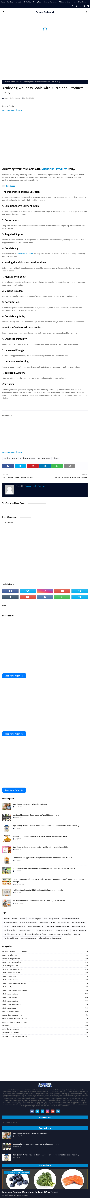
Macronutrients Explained (70, 919)
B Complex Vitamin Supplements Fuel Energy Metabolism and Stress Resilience (44, 868)
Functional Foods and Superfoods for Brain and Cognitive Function (39, 901)
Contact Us (27, 2)
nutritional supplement (27, 458)
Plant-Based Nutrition (79, 930)
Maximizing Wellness (10, 922)
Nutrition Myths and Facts (36, 926)
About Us (19, 2)
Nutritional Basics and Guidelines (58, 926)
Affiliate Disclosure (65, 2)
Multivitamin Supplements (28, 922)
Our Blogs (10, 2)
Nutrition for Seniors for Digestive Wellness (30, 804)
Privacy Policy (37, 2)
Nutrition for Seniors (78, 922)
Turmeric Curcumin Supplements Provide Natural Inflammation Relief (40, 836)
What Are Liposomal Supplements (50, 938)
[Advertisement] (45, 58)
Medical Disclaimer (50, 2)
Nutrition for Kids (63, 922)
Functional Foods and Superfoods (14, 919)
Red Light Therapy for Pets (12, 934)
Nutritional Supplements (45, 930)
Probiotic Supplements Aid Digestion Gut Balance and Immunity (38, 890)
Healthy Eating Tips (34, 919)
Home (3, 2)
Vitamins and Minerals (11, 938)
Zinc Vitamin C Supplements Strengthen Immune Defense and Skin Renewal (42, 858)
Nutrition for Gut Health (47, 922)
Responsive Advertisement (12, 110)
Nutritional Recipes (10, 930)
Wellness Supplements (28, 938)
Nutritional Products (15, 82)
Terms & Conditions (80, 2)
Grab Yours (10, 186)
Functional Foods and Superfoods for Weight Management (36, 815)
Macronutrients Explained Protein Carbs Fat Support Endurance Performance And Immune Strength (48, 880)
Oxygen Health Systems (12, 98)
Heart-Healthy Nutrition (51, 919)
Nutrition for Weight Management (14, 926)
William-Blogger (10, 1195)
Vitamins (56, 458)
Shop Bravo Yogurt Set (14, 676)
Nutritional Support (44, 458)
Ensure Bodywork (45, 12)
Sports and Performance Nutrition (60, 934)
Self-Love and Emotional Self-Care (35, 934)
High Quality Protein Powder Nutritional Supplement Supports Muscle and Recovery (46, 826)
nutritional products (25, 254)
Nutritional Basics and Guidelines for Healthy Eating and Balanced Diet (40, 847)
